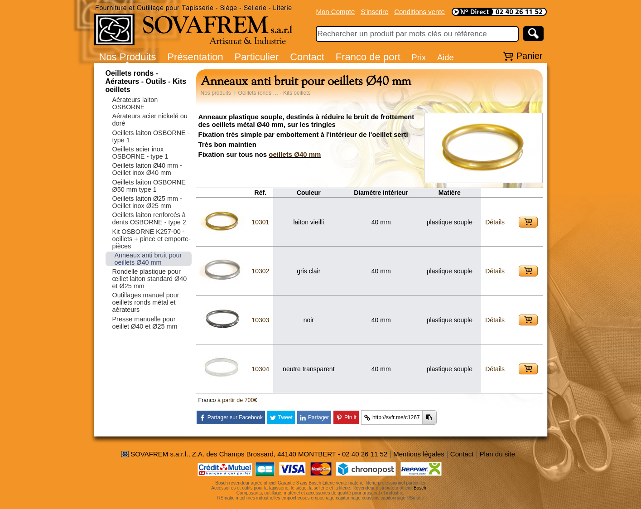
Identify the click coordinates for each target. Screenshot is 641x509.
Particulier (257, 57)
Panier (529, 56)
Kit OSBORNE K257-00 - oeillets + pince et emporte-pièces (151, 239)
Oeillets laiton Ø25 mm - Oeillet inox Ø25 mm (147, 202)
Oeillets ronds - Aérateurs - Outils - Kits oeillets (146, 81)
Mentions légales (418, 454)
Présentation (195, 57)
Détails (495, 222)
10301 (260, 222)
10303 (260, 320)
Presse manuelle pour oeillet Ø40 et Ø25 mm (145, 322)
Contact (307, 57)
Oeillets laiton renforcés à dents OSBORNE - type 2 (149, 218)
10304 (260, 369)
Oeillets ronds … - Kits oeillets (274, 93)
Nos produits (216, 93)
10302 (260, 271)
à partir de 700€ (237, 400)
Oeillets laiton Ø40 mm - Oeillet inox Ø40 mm (147, 169)
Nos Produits (127, 57)
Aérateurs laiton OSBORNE (135, 103)
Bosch (420, 487)
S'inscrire (374, 11)
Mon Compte (335, 11)
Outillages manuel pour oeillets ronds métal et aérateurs (145, 302)
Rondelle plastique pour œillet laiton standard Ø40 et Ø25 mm (149, 279)
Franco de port (368, 57)
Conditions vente (419, 11)
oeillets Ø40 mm (295, 154)
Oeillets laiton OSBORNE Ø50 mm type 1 (149, 186)
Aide (445, 57)
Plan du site (497, 454)
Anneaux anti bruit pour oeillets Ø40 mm (148, 259)
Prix (419, 57)
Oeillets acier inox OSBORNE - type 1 (140, 152)
